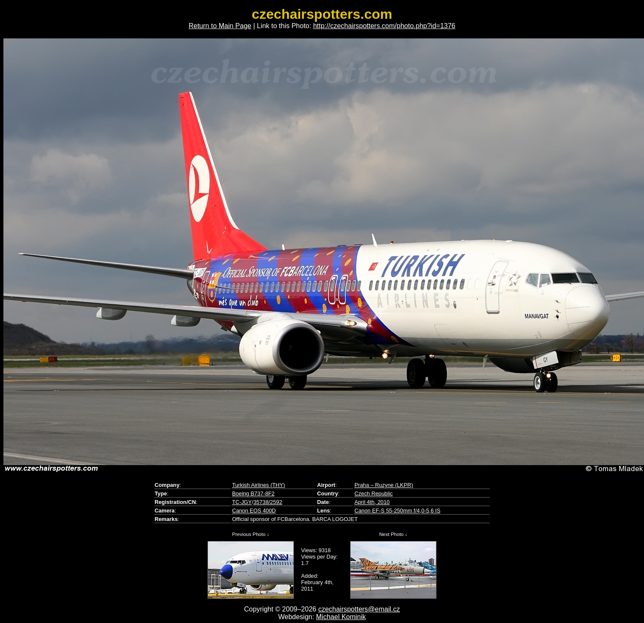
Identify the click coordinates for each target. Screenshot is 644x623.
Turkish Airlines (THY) (258, 485)
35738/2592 (267, 502)
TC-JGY (242, 502)
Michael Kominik (341, 616)
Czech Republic (373, 493)
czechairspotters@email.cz (359, 609)
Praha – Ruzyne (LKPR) (383, 485)
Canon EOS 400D (253, 510)
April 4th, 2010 (372, 502)
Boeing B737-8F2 (253, 493)
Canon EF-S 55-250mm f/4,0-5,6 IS (397, 510)
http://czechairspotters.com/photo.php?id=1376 (384, 25)
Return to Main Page (220, 25)
